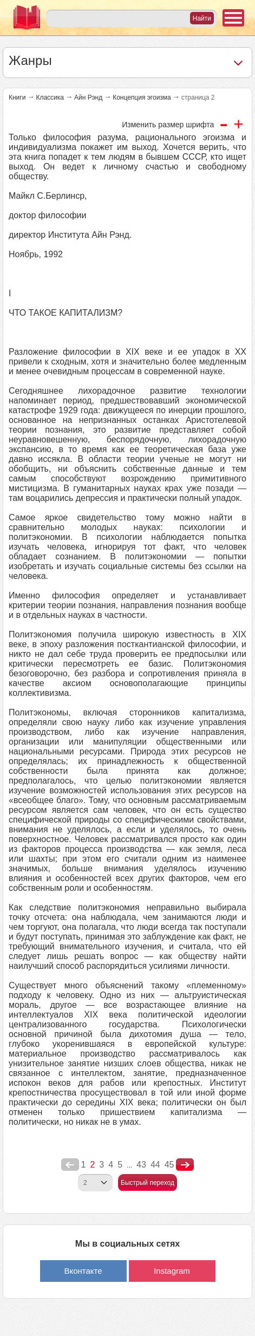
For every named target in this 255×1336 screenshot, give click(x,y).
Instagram (172, 1270)
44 (155, 1164)
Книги (17, 97)
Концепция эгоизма (142, 97)
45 (169, 1164)
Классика (50, 97)
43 (141, 1164)
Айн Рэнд (88, 97)
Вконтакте (83, 1270)
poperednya (70, 1164)
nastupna (185, 1164)
